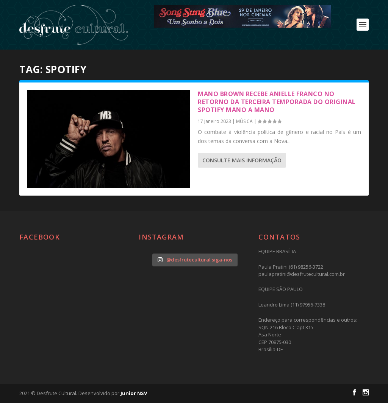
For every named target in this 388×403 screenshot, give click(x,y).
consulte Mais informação (242, 160)
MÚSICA (244, 121)
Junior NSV (133, 393)
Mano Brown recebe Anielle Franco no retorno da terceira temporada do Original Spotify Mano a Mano (277, 102)
